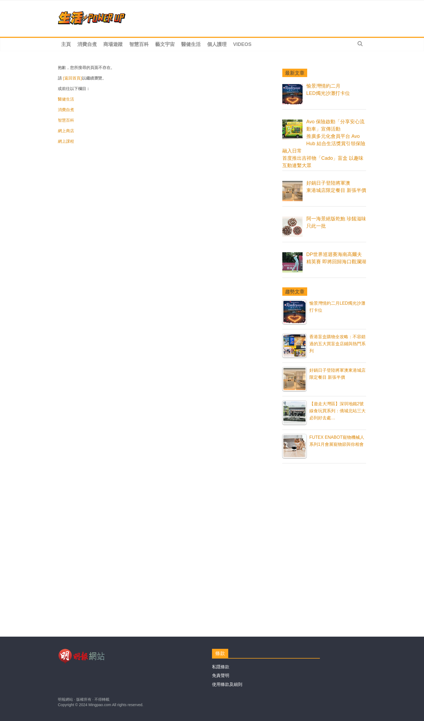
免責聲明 (220, 675)
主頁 (66, 44)
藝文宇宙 (165, 44)
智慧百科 (139, 44)
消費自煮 (87, 44)
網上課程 (66, 141)
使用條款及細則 (227, 684)
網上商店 (66, 130)
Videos (242, 44)
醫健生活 (191, 44)
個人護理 (217, 44)
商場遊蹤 (113, 44)
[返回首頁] (72, 78)
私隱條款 (220, 666)
